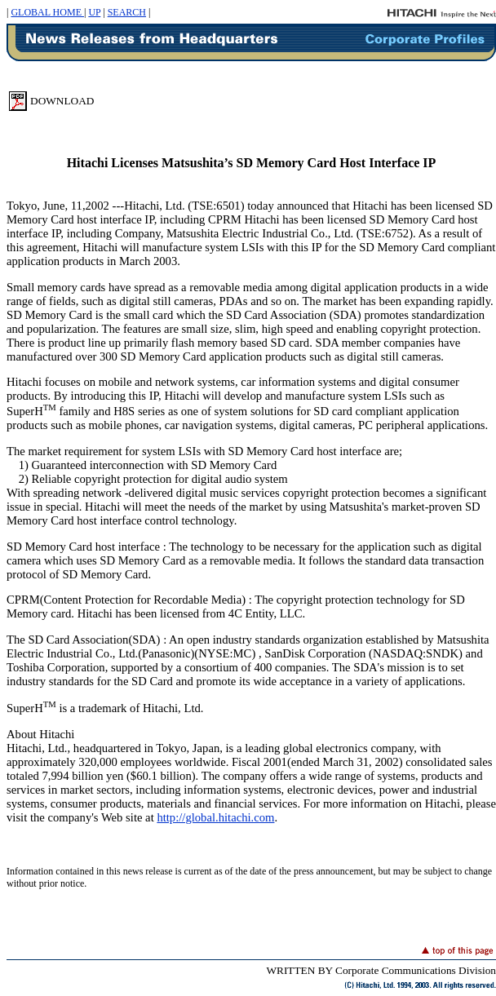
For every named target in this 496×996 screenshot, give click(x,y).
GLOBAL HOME (47, 12)
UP (94, 12)
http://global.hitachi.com (215, 817)
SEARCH (127, 12)
